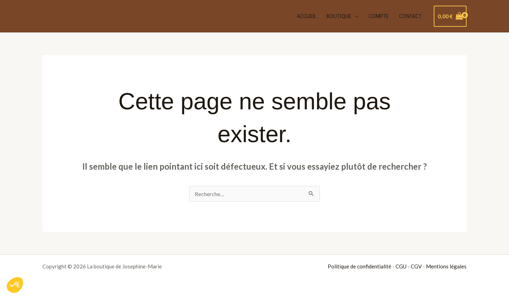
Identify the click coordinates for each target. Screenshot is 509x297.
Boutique (339, 16)
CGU (401, 266)
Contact (410, 16)
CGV (416, 266)
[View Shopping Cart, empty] (450, 16)
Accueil (306, 16)
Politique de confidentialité (359, 266)
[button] (14, 285)
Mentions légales (446, 266)
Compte (379, 16)
